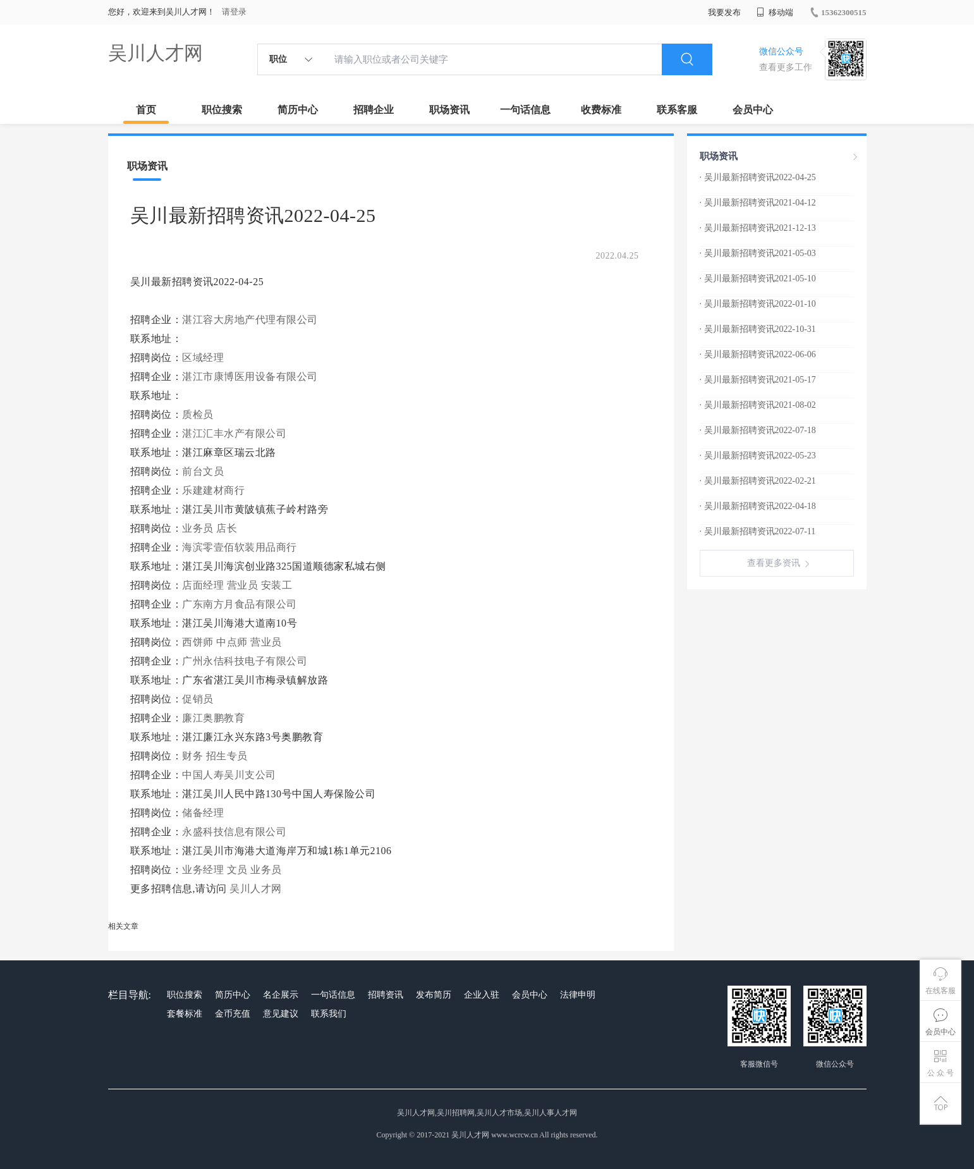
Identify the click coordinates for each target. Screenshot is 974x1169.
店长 (226, 528)
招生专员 (227, 755)
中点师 (232, 642)
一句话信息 (525, 109)
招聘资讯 (385, 995)
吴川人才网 (155, 52)
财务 (192, 755)
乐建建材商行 (215, 490)
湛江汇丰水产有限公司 (235, 433)
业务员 (198, 528)
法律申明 (577, 995)
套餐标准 (184, 1014)
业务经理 (203, 869)
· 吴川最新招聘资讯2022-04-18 (758, 506)
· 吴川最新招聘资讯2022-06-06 (758, 354)
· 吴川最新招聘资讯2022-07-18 (758, 430)
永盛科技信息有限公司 (235, 831)
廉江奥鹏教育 (215, 718)
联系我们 (328, 1014)
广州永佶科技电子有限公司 (246, 661)
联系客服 (677, 109)
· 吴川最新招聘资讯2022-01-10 (758, 304)
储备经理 (203, 812)
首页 (146, 109)
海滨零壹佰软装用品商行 (241, 547)
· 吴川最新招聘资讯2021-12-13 (758, 228)
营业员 (243, 585)
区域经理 (203, 357)
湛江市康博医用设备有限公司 (251, 376)
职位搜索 (222, 109)
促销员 (198, 699)
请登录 (234, 11)
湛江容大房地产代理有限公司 (251, 319)
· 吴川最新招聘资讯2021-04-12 (758, 202)
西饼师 (198, 642)
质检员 (198, 414)
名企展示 (280, 995)
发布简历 (433, 995)
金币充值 (232, 1014)
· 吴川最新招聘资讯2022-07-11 (758, 531)
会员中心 (753, 109)
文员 (237, 869)
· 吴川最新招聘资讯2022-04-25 (758, 177)
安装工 (277, 585)
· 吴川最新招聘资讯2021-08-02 (758, 405)
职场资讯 (449, 109)
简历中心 (297, 109)
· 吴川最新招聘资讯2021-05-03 (758, 253)
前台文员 (203, 471)
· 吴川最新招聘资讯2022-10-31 (758, 329)
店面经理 (203, 585)
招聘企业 (373, 109)
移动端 (775, 12)
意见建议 (280, 1014)
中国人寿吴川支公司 (230, 774)
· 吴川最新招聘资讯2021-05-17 (758, 379)
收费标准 (601, 109)
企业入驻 (481, 995)
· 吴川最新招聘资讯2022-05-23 (758, 455)
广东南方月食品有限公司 (241, 604)
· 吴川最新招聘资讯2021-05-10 (758, 278)
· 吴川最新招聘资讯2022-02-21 (758, 481)
